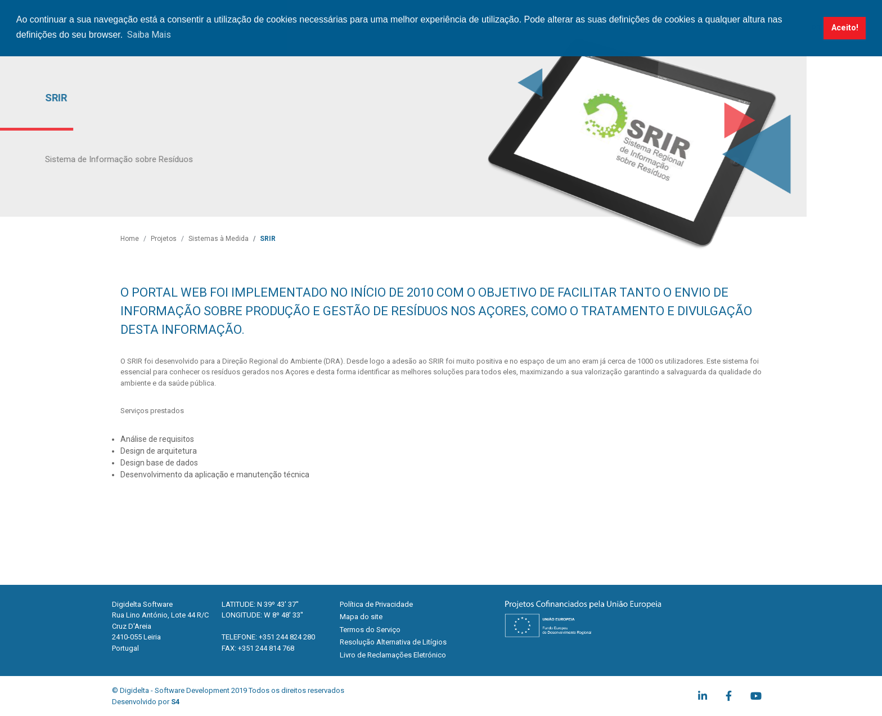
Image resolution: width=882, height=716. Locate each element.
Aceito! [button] (844, 28)
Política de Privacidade (376, 604)
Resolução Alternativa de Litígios (393, 642)
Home (129, 239)
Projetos (164, 239)
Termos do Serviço (370, 629)
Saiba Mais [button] (149, 34)
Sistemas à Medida (218, 239)
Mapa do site (361, 616)
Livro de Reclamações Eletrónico (393, 655)
